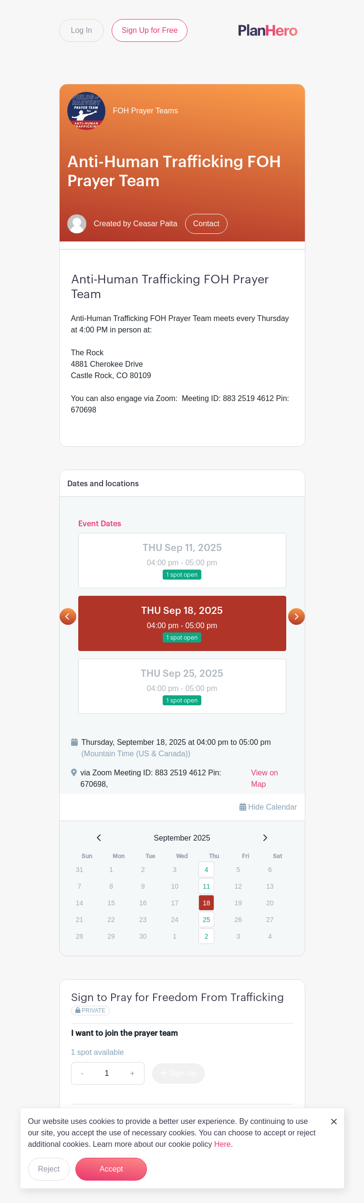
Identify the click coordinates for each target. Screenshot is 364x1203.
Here (222, 1144)
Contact (206, 224)
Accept (111, 1169)
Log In (81, 30)
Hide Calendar (268, 807)
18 (206, 903)
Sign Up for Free (149, 30)
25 (206, 919)
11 (206, 886)
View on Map (264, 778)
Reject (49, 1169)
